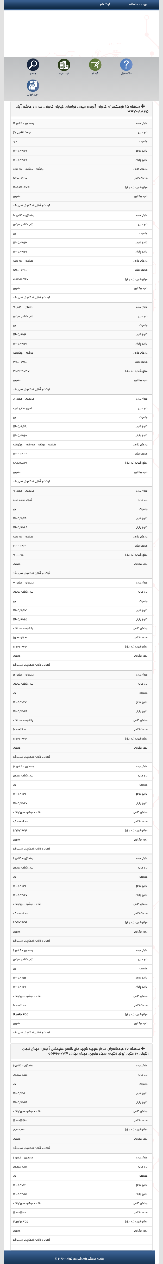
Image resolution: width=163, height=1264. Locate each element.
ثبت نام (107, 4)
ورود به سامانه (144, 4)
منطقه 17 (85, 1051)
